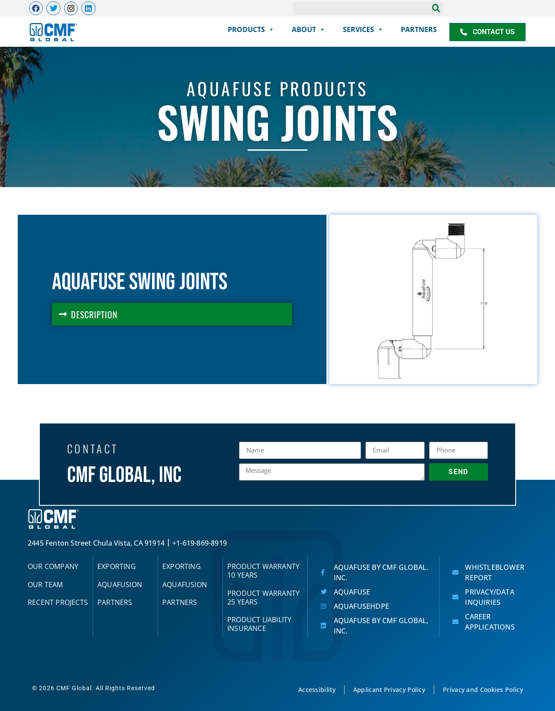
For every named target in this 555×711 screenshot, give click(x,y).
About (309, 29)
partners (419, 29)
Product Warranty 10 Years (263, 571)
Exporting (116, 566)
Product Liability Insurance (259, 624)
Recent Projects (58, 603)
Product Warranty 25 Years (263, 597)
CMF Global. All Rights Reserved (105, 688)
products (251, 29)
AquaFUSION (119, 584)
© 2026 (44, 688)
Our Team (45, 584)
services (363, 29)
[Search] (436, 8)
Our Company (53, 566)
